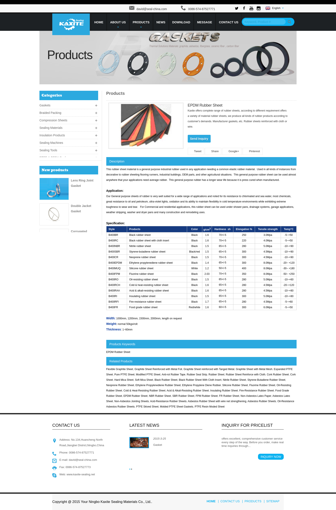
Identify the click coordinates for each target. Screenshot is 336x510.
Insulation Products (52, 134)
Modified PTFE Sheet (148, 374)
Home (211, 501)
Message (204, 22)
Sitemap (272, 501)
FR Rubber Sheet (229, 395)
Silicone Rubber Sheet (235, 385)
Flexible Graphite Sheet (119, 369)
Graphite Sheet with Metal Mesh (254, 369)
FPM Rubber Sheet (207, 395)
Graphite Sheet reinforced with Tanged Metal (208, 369)
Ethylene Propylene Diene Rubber (201, 385)
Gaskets (44, 104)
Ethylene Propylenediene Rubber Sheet (158, 385)
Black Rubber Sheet (165, 379)
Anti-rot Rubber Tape (173, 374)
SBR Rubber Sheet (183, 395)
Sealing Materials (50, 126)
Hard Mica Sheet (124, 379)
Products (141, 24)
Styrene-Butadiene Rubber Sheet (266, 379)
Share (213, 151)
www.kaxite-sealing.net (81, 474)
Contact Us (228, 22)
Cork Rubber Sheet (278, 374)
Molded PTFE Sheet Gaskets (176, 406)
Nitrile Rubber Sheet (234, 379)
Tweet (195, 151)
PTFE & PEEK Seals (53, 156)
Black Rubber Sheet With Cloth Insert (200, 379)
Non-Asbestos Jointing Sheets (131, 401)
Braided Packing (50, 111)
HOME (98, 22)
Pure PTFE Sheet (124, 374)
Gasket (157, 444)
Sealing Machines (51, 141)
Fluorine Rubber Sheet (262, 385)
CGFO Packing (81, 284)
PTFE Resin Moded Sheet (209, 406)
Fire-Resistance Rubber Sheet (256, 390)
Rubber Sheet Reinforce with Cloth (246, 374)
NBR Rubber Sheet (160, 395)
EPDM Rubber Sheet (118, 352)
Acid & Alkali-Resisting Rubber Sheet (188, 390)
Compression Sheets (53, 119)
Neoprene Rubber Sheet (120, 385)
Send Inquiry (199, 138)
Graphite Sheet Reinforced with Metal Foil (158, 369)
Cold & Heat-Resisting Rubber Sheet (144, 390)
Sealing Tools (48, 149)
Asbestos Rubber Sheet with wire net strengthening (217, 401)
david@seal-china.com (151, 9)
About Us (118, 24)
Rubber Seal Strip (197, 374)
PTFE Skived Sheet (147, 406)
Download (181, 22)
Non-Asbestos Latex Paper (256, 395)
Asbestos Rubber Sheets (262, 401)
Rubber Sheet (216, 374)
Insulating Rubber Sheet (224, 390)
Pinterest (252, 151)
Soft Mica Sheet (144, 379)
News (160, 22)
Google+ (232, 151)
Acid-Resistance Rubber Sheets (168, 401)
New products (55, 173)
